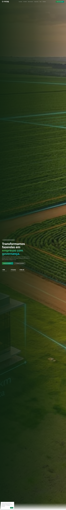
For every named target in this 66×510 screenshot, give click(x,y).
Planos (40, 1)
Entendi (12, 507)
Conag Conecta (36, 1)
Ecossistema (20, 1)
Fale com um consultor (60, 1)
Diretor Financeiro (30, 1)
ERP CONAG (25, 1)
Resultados (44, 1)
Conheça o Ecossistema (19, 263)
